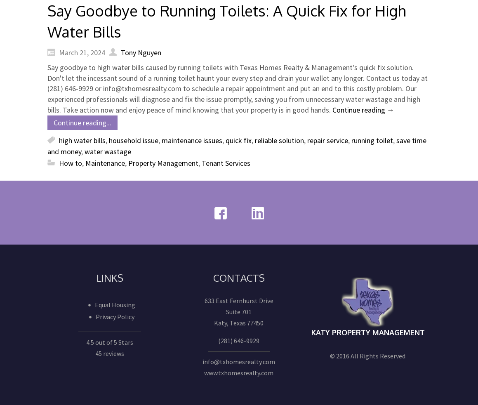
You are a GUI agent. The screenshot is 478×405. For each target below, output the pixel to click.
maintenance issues (192, 140)
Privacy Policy (115, 317)
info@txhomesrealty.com (239, 362)
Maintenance (105, 163)
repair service (327, 140)
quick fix (239, 140)
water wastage (108, 151)
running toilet (372, 140)
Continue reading (363, 110)
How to (70, 163)
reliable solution (279, 140)
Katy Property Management (368, 332)
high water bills (82, 140)
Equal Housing (115, 305)
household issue (133, 140)
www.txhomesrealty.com (238, 373)
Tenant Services (226, 163)
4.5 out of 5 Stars (109, 342)
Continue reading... (82, 122)
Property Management (163, 163)
